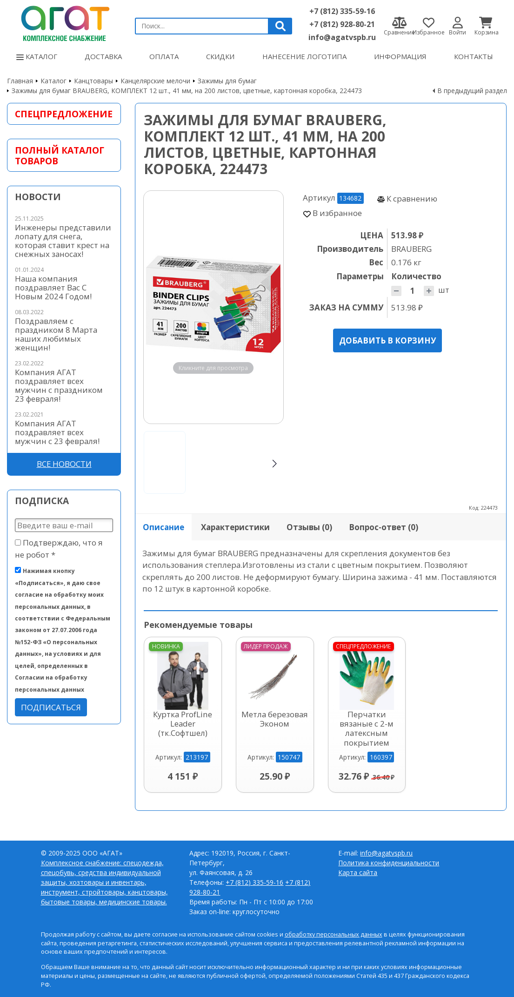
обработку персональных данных (333, 934)
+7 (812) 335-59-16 (342, 11)
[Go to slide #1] (165, 462)
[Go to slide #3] (256, 462)
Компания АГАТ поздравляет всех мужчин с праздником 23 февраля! (59, 385)
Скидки (220, 56)
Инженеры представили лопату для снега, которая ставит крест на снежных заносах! (63, 240)
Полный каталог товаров (59, 155)
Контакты (473, 56)
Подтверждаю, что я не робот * (59, 548)
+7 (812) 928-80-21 (342, 24)
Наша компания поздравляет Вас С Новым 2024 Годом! (53, 287)
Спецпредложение (64, 113)
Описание (163, 527)
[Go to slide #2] (210, 462)
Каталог (36, 56)
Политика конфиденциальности (388, 862)
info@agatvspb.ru (342, 37)
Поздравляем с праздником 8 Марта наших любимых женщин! (56, 334)
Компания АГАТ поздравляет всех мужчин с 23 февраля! (57, 432)
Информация (400, 56)
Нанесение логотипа (304, 56)
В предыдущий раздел (472, 90)
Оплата (164, 56)
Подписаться (51, 707)
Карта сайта (357, 872)
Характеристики (235, 527)
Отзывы (309, 527)
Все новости (64, 463)
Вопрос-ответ (383, 527)
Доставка (103, 56)
